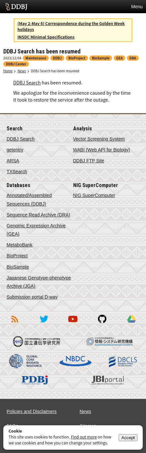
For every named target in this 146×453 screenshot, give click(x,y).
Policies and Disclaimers (32, 411)
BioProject (17, 255)
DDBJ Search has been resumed (55, 70)
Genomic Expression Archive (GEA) (36, 230)
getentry (15, 149)
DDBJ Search (27, 82)
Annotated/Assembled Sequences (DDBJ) (29, 199)
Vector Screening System (99, 139)
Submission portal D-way (32, 297)
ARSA (13, 160)
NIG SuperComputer (94, 195)
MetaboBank (20, 244)
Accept (128, 437)
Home (8, 70)
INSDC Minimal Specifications (45, 37)
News (21, 70)
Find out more (84, 436)
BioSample (18, 267)
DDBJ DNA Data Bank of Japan (16, 6)
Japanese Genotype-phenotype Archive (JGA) (39, 282)
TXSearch (17, 171)
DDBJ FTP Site (88, 160)
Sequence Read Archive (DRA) (38, 214)
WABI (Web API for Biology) (101, 149)
